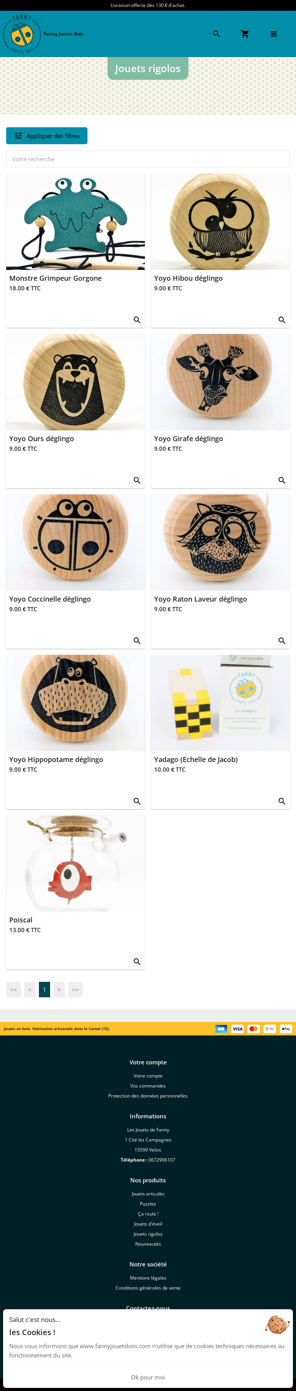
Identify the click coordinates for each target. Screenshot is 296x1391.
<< (13, 989)
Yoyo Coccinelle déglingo (50, 599)
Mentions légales (148, 1278)
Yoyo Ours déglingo (41, 438)
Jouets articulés (148, 1193)
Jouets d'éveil (148, 1224)
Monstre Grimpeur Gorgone (55, 278)
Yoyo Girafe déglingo (188, 438)
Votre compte (148, 1075)
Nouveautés (148, 1244)
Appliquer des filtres (47, 135)
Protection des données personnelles (148, 1096)
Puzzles (148, 1203)
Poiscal (20, 919)
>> (75, 989)
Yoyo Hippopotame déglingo (56, 759)
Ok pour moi (148, 1377)
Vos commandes (148, 1085)
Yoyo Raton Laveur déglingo (200, 599)
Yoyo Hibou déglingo (188, 278)
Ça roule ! (148, 1214)
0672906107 (161, 1160)
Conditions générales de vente (148, 1288)
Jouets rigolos (148, 1234)
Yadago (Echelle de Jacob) (196, 759)
